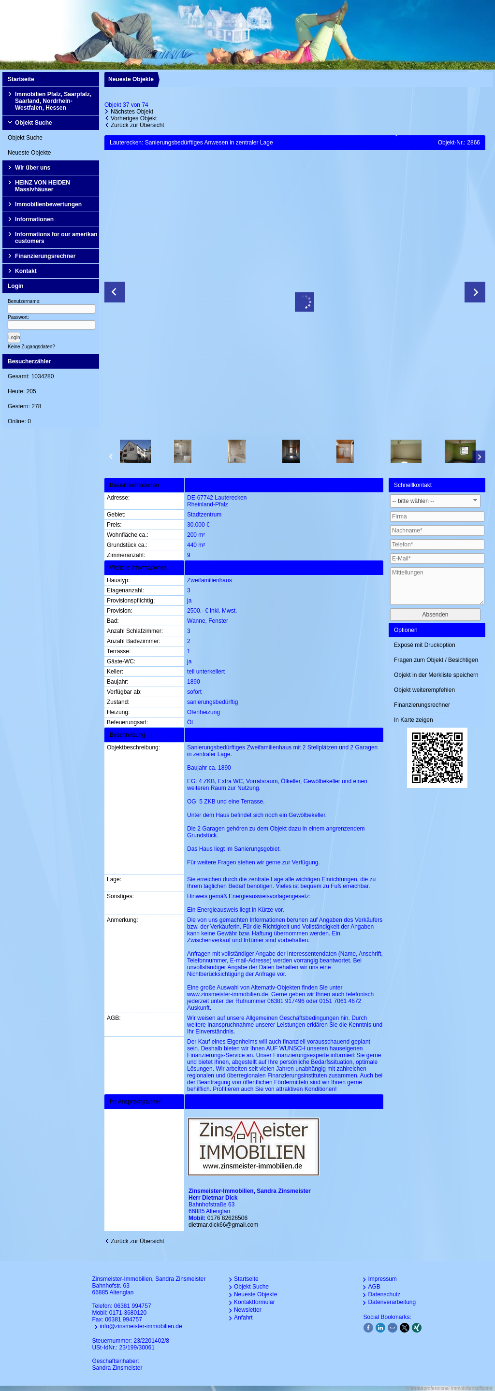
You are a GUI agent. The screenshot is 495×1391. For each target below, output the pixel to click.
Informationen (34, 219)
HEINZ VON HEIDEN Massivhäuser (42, 186)
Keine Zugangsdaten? (31, 346)
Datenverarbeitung (392, 1302)
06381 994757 (132, 1306)
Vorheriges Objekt (134, 118)
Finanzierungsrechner (45, 256)
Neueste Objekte (29, 152)
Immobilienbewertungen (48, 204)
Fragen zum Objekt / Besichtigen (436, 660)
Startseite (21, 79)
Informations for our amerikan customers (56, 237)
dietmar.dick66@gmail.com (223, 1224)
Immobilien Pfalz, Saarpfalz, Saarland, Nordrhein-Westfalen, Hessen (53, 101)
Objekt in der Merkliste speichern (436, 675)
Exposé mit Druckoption (424, 645)
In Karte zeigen (413, 720)
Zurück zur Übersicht (137, 125)
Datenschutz (384, 1294)
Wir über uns (32, 167)
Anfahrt (243, 1317)
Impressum (382, 1279)
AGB (374, 1286)
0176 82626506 (227, 1218)
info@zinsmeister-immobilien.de (141, 1326)
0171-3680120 (127, 1312)
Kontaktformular (254, 1302)
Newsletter (248, 1309)
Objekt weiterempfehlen (424, 690)
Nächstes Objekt (132, 111)
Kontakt (26, 271)
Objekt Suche (33, 122)
